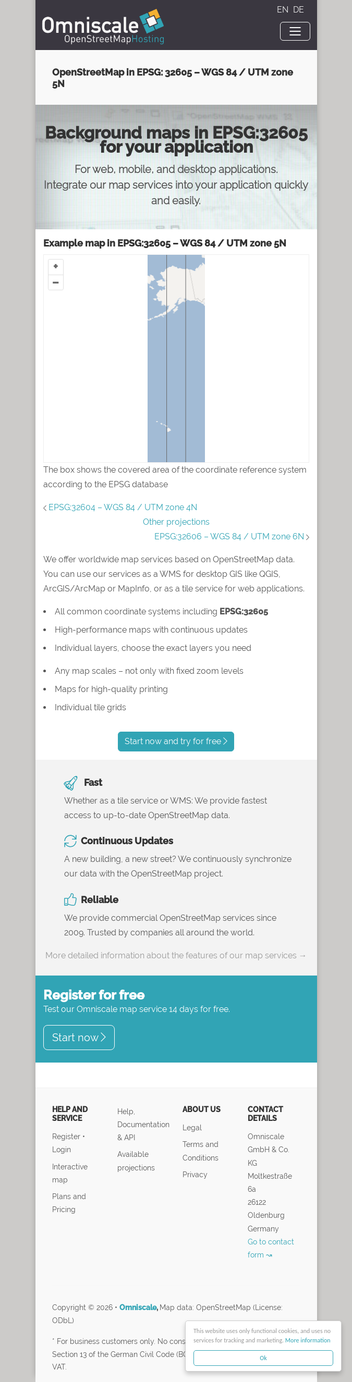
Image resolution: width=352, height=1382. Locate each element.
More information (308, 1340)
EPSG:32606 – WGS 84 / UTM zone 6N (229, 536)
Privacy (195, 1174)
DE (298, 10)
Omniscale (137, 1307)
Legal (192, 1127)
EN (283, 10)
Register (67, 1136)
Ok (263, 1358)
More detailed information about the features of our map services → (176, 955)
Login (61, 1149)
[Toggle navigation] (295, 31)
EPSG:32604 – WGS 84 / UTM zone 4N (122, 507)
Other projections (176, 522)
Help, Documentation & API (143, 1124)
